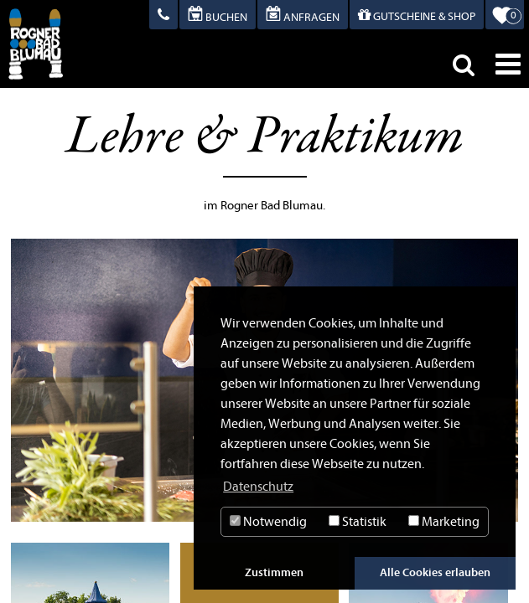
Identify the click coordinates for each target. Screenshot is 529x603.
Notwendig (268, 521)
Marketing (444, 521)
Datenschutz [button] (258, 486)
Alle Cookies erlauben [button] (435, 572)
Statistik (357, 521)
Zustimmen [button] (274, 572)
